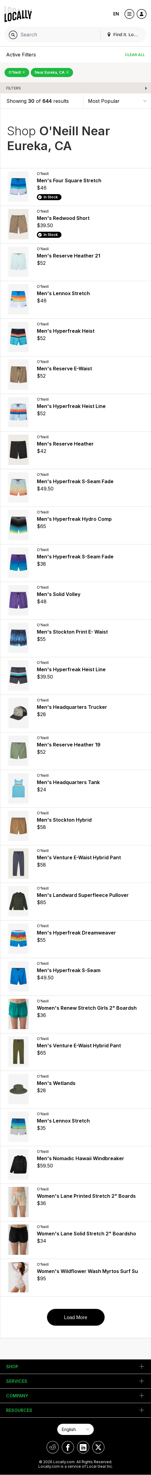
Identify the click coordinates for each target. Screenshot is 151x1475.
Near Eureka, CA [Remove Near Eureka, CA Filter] (52, 72)
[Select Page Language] (75, 1429)
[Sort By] (117, 100)
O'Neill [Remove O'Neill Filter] (17, 72)
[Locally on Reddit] (53, 1447)
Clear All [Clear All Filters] (135, 54)
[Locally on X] (98, 1447)
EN (116, 13)
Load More (75, 1317)
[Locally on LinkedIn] (83, 1447)
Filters (13, 88)
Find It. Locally (125, 34)
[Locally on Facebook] (68, 1447)
